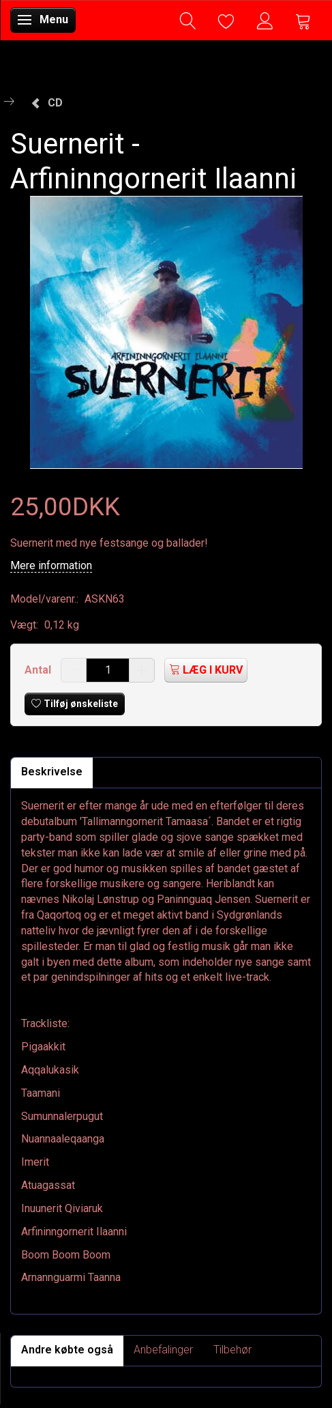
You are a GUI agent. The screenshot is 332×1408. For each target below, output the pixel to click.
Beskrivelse (51, 771)
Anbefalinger (163, 1349)
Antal (39, 669)
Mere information (51, 565)
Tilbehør (232, 1349)
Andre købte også (67, 1349)
